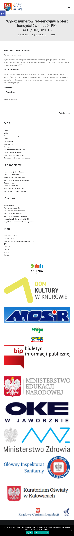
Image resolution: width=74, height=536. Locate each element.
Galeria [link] (6, 250)
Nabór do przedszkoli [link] (11, 175)
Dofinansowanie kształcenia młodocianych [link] (19, 241)
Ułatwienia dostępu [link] (10, 236)
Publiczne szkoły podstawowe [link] (14, 211)
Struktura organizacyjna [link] (12, 136)
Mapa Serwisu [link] (9, 239)
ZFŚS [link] (6, 244)
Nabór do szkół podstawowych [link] (14, 177)
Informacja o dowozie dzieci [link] (14, 188)
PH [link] (55, 35)
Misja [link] (6, 133)
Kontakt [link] (6, 255)
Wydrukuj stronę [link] (64, 113)
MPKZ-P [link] (7, 247)
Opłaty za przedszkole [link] (11, 186)
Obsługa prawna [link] (9, 147)
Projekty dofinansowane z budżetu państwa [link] (19, 222)
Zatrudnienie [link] (8, 141)
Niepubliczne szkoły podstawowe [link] (15, 216)
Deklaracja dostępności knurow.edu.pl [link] (17, 158)
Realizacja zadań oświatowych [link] (14, 150)
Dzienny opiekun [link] (9, 183)
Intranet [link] (6, 252)
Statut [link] (6, 139)
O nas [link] (6, 130)
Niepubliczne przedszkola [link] (13, 214)
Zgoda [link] (29, 533)
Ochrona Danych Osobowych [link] (14, 155)
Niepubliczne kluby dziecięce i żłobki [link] (16, 180)
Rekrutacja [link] (42, 35)
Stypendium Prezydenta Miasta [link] (15, 191)
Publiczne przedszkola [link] (12, 208)
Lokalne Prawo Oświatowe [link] (13, 152)
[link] (2, 13)
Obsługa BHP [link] (8, 144)
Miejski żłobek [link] (9, 205)
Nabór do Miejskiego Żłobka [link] (14, 172)
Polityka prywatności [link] (41, 533)
